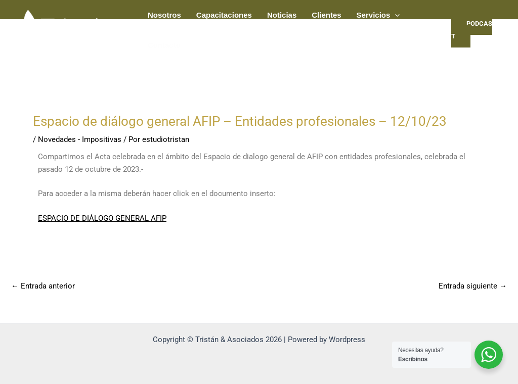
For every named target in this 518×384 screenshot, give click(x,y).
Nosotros (164, 15)
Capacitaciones (224, 15)
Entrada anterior (43, 286)
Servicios (378, 15)
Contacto (164, 45)
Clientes (326, 15)
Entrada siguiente (473, 286)
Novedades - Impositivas (79, 139)
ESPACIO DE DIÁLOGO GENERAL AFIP (102, 218)
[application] (395, 15)
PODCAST (471, 30)
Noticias (281, 15)
